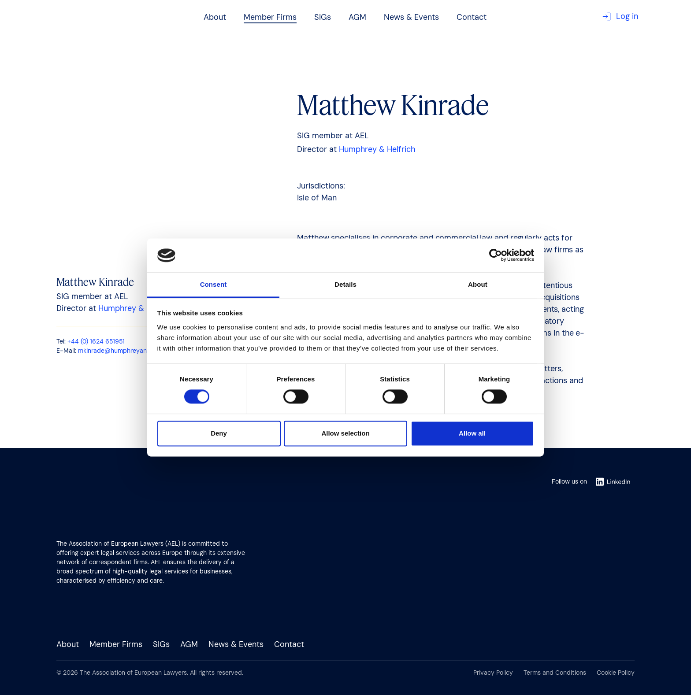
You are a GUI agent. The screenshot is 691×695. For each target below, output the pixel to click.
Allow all (472, 433)
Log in (620, 16)
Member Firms (270, 17)
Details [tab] (345, 284)
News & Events (411, 17)
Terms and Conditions (555, 673)
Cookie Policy (616, 673)
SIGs (322, 17)
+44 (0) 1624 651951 (96, 341)
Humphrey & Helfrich (136, 308)
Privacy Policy (493, 673)
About (215, 17)
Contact (472, 17)
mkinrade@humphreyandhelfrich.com (132, 351)
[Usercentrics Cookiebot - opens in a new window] (495, 255)
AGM (357, 17)
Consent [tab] (213, 284)
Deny (219, 433)
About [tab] (477, 284)
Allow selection (345, 433)
